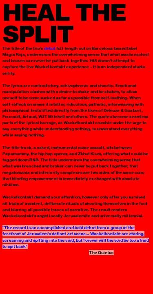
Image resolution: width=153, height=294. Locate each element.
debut (50, 48)
